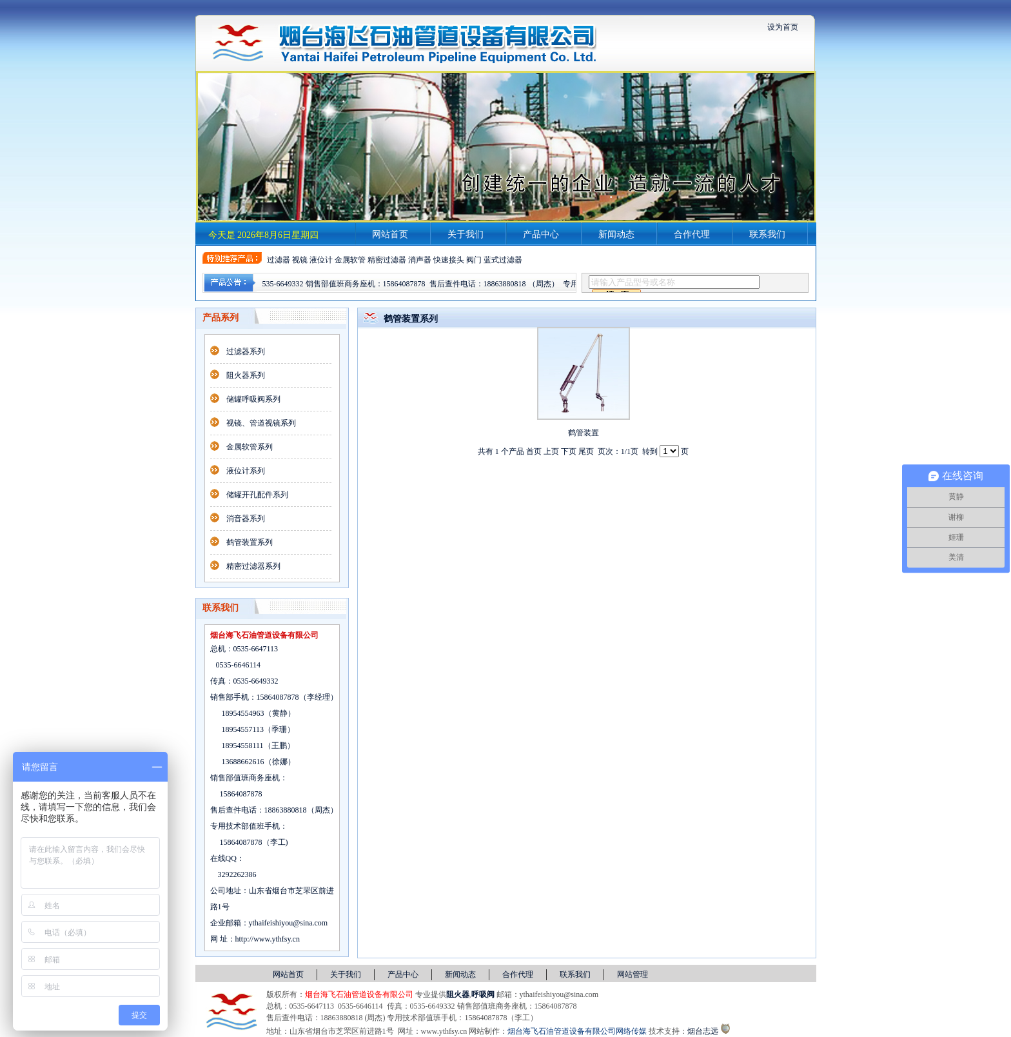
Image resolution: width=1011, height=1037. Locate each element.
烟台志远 (702, 1031)
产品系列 (220, 317)
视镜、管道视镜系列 (261, 423)
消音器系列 (245, 518)
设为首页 (782, 27)
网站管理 (632, 974)
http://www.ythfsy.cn (267, 938)
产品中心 (541, 234)
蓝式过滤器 (503, 259)
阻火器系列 (245, 375)
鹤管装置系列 (249, 542)
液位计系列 (245, 470)
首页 (534, 451)
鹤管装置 (583, 432)
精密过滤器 (387, 259)
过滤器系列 (245, 351)
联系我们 (767, 234)
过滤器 (278, 259)
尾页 (586, 451)
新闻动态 (616, 234)
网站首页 (390, 234)
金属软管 (350, 259)
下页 (568, 451)
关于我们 (465, 234)
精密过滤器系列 (253, 566)
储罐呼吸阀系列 (253, 399)
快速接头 (448, 259)
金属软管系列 (249, 446)
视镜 (300, 259)
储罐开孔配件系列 (257, 494)
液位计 (321, 259)
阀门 (474, 259)
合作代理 (692, 234)
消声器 (419, 259)
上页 (551, 451)
